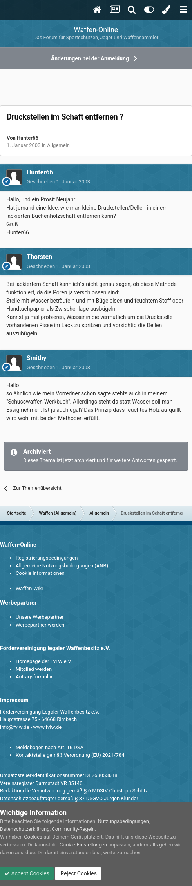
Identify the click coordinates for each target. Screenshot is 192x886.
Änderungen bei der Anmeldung (90, 58)
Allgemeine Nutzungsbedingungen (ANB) (62, 566)
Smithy (36, 358)
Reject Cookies (78, 873)
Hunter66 (27, 138)
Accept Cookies (26, 873)
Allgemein (58, 145)
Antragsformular (34, 676)
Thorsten (39, 257)
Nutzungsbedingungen (123, 821)
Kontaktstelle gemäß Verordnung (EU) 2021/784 (70, 755)
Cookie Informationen (40, 573)
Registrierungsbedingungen (47, 558)
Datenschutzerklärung (25, 829)
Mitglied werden (34, 669)
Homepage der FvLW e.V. (44, 661)
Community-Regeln (73, 829)
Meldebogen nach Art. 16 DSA (49, 747)
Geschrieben (58, 182)
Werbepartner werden (40, 625)
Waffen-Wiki (29, 588)
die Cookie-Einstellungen (79, 845)
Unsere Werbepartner (39, 617)
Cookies (33, 837)
